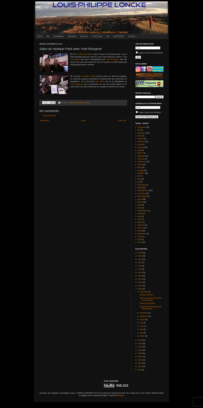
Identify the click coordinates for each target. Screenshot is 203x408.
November (144, 313)
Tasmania (141, 225)
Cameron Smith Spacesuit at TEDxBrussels (150, 308)
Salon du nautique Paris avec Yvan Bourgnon (151, 299)
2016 (140, 282)
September (144, 316)
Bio (48, 36)
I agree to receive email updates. (149, 53)
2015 (140, 286)
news (139, 199)
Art (107, 36)
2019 (140, 272)
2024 (140, 256)
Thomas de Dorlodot (147, 303)
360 (138, 130)
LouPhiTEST (118, 36)
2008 (140, 357)
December (144, 292)
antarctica (141, 142)
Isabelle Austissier (146, 295)
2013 (140, 340)
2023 (140, 259)
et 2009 (91, 76)
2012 (140, 343)
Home (39, 36)
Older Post (122, 121)
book (139, 150)
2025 (140, 253)
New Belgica (142, 196)
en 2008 (84, 76)
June (142, 326)
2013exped (141, 127)
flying (139, 179)
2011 (140, 347)
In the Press (97, 36)
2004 (140, 370)
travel (139, 231)
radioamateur (142, 211)
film (138, 176)
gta (138, 182)
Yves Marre (75, 59)
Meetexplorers (80, 102)
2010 (140, 350)
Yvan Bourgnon (112, 59)
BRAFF (140, 153)
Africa (139, 136)
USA (139, 239)
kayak (139, 188)
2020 (140, 269)
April (142, 333)
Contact (131, 36)
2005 (140, 366)
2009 (140, 353)
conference (141, 162)
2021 (140, 266)
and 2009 (87, 54)
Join (138, 57)
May (142, 329)
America (140, 139)
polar (139, 205)
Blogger (121, 395)
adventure (141, 133)
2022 (140, 263)
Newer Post (44, 121)
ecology (140, 170)
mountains (141, 193)
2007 (140, 360)
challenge (141, 156)
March (142, 336)
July (142, 323)
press (139, 208)
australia (140, 147)
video (139, 242)
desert (139, 165)
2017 (140, 279)
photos (140, 202)
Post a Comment (49, 116)
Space (139, 222)
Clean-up (140, 159)
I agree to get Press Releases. (148, 112)
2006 (140, 363)
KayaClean (141, 185)
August (143, 319)
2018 (140, 276)
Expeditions (59, 36)
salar (139, 216)
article (139, 144)
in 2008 (80, 54)
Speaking (72, 36)
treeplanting (141, 234)
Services (84, 36)
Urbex (139, 237)
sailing (88, 102)
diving (139, 167)
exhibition (71, 102)
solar (139, 219)
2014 (140, 289)
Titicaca (140, 228)
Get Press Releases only (146, 117)
